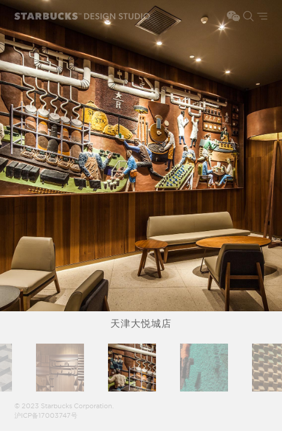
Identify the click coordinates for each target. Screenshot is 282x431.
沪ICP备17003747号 (45, 415)
